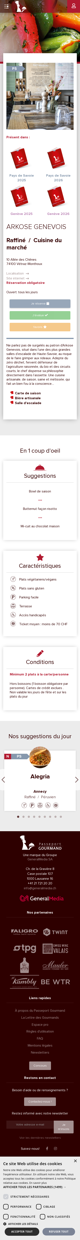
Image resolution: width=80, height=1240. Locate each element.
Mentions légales (40, 1045)
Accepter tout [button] (22, 1231)
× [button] (75, 1161)
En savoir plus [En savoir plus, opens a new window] (38, 1183)
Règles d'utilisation (40, 1031)
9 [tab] (61, 816)
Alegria (40, 776)
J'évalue (40, 315)
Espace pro (40, 1025)
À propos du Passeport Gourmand (40, 1010)
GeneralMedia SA (40, 859)
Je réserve (40, 303)
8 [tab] (55, 816)
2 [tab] (23, 816)
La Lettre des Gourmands (40, 1017)
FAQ (40, 1038)
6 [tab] (45, 816)
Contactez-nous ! (40, 1101)
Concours (40, 1065)
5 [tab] (39, 816)
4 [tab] (34, 816)
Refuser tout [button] (58, 1231)
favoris (40, 327)
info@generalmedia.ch (40, 888)
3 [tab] (29, 816)
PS (14, 68)
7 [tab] (50, 816)
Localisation (17, 273)
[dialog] (40, 1198)
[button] (40, 1187)
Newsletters (40, 1052)
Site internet (17, 278)
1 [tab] (18, 816)
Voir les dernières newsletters (40, 1138)
